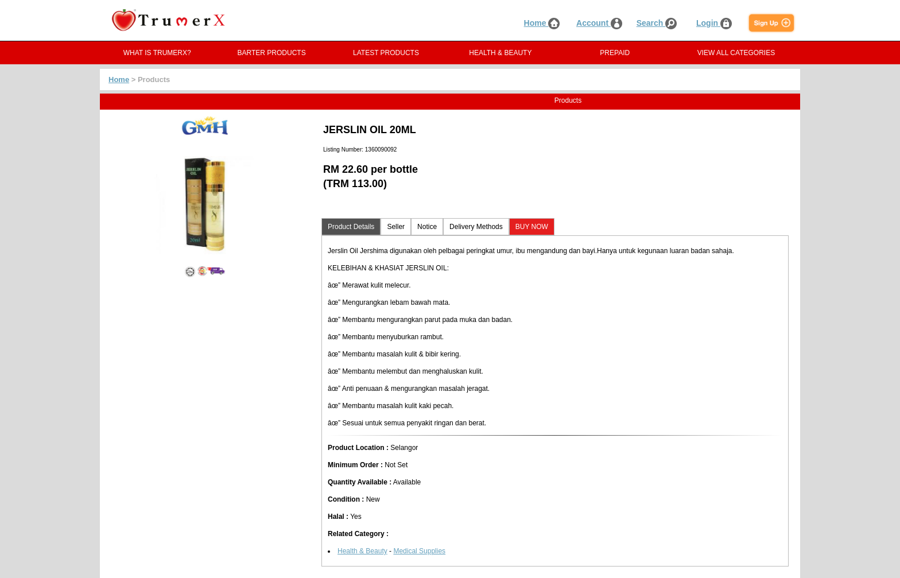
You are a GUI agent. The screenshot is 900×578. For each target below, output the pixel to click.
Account (599, 23)
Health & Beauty (362, 551)
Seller (396, 227)
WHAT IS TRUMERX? (157, 53)
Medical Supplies (419, 551)
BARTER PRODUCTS (272, 53)
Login (714, 23)
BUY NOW (531, 227)
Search (657, 23)
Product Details (351, 227)
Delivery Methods (476, 227)
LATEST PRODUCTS (386, 53)
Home (542, 23)
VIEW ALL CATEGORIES (736, 53)
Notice (427, 227)
